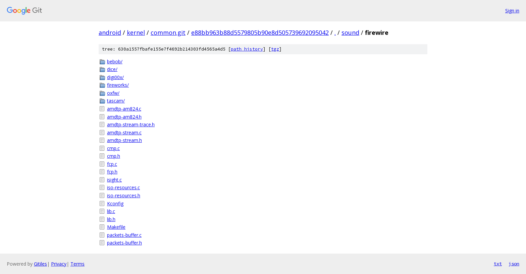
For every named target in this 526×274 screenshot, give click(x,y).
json (514, 264)
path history (247, 49)
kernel (136, 32)
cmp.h (113, 156)
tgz (275, 49)
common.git (168, 32)
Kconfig (115, 203)
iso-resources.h (123, 195)
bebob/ (114, 61)
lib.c (111, 211)
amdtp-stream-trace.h (131, 124)
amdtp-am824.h (124, 117)
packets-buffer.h (124, 242)
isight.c (114, 180)
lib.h (111, 219)
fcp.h (112, 171)
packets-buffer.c (124, 235)
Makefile (116, 227)
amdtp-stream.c (124, 132)
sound (350, 32)
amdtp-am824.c (124, 109)
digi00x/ (115, 77)
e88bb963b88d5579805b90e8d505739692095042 (260, 32)
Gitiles (40, 264)
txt (498, 264)
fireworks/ (118, 85)
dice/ (112, 69)
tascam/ (116, 100)
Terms (77, 264)
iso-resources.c (123, 187)
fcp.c (112, 164)
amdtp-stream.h (124, 140)
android (110, 32)
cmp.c (113, 148)
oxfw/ (113, 93)
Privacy (58, 264)
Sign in (512, 10)
